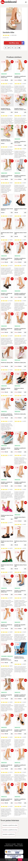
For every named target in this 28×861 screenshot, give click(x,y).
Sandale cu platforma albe (10, 825)
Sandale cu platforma (9, 834)
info (12, 80)
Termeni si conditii (11, 844)
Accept (20, 859)
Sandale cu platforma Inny (10, 830)
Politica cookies (18, 846)
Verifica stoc (16, 43)
